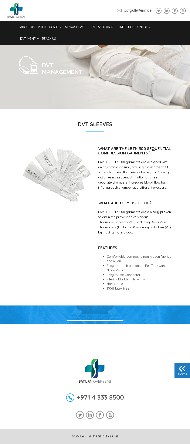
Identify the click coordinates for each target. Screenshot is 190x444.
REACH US (49, 39)
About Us (27, 27)
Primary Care (49, 27)
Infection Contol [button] (134, 27)
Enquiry (95, 328)
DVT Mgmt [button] (29, 39)
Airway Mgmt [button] (76, 27)
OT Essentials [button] (103, 27)
